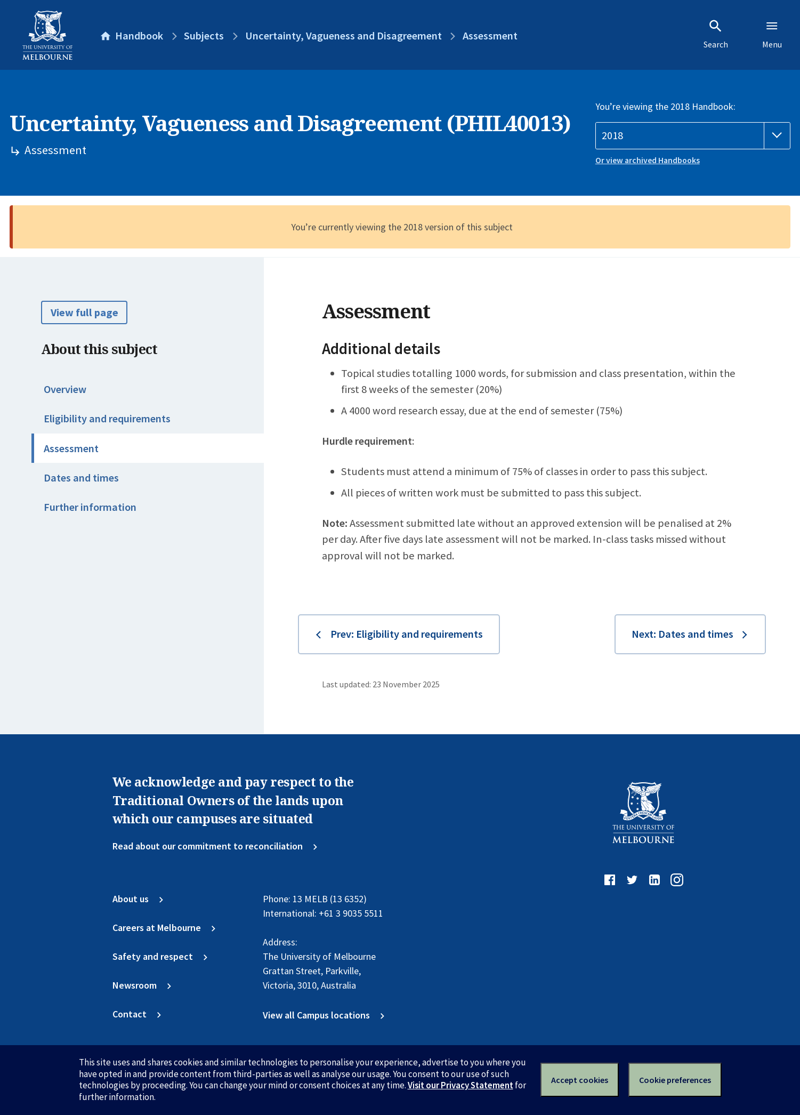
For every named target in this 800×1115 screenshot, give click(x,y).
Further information (90, 507)
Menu (772, 34)
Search (716, 34)
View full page (84, 312)
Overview (65, 389)
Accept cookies (579, 1079)
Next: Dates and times (682, 634)
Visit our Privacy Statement (460, 1085)
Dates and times (81, 478)
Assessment (71, 448)
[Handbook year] (693, 136)
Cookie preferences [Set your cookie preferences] (675, 1079)
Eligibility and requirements (107, 419)
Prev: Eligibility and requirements (406, 634)
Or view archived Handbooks (647, 160)
